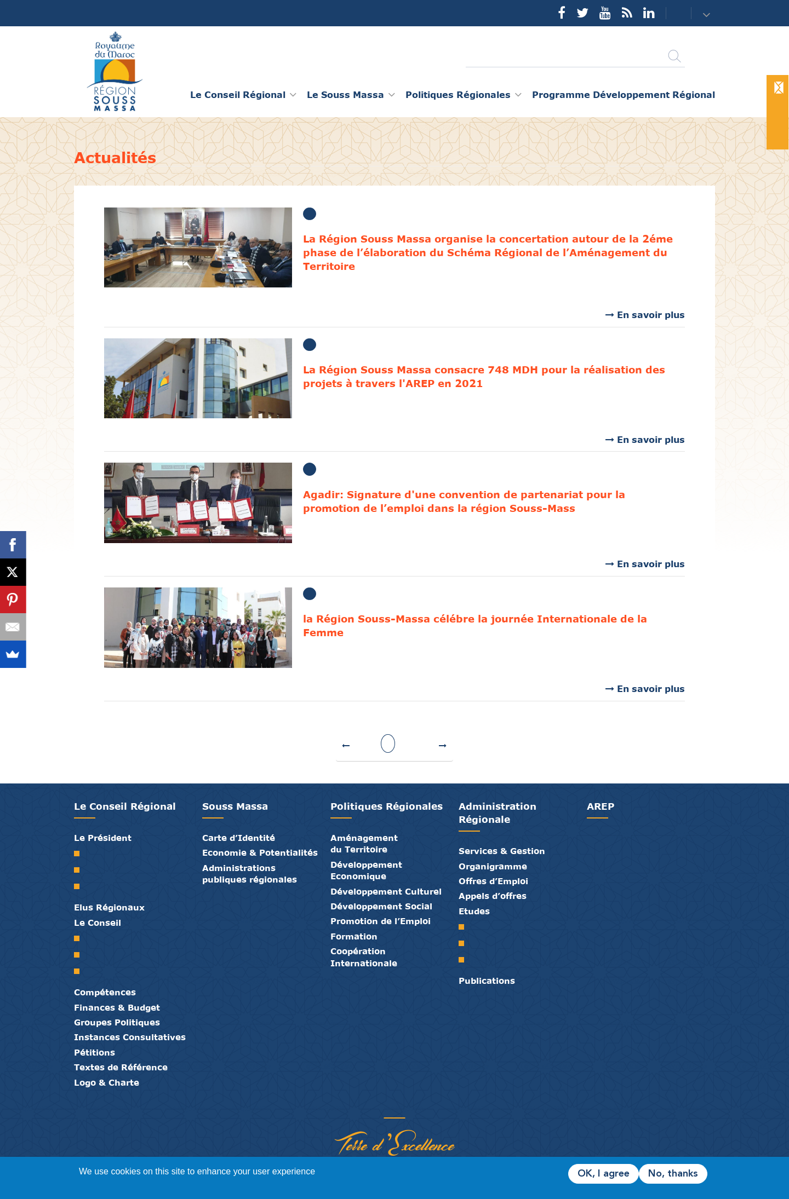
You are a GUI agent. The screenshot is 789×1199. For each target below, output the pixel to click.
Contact (671, 13)
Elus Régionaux (109, 907)
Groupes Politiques (117, 1022)
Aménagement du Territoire (364, 843)
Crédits (419, 1106)
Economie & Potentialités (260, 852)
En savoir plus (651, 314)
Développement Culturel (386, 891)
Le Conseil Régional (125, 806)
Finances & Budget (117, 1007)
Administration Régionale (497, 812)
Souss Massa (235, 806)
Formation (354, 936)
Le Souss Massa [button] (345, 94)
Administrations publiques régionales (249, 873)
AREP (600, 806)
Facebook (561, 12)
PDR (465, 943)
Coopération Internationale (363, 956)
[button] (707, 14)
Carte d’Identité (238, 838)
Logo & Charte (106, 1082)
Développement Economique (366, 870)
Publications (487, 980)
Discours (81, 886)
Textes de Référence (121, 1067)
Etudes (474, 911)
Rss (627, 12)
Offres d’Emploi (493, 881)
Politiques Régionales (386, 806)
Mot (81, 853)
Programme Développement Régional (623, 94)
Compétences (105, 992)
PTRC (465, 960)
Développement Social (381, 906)
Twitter (582, 12)
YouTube (605, 12)
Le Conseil (97, 922)
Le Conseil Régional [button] (237, 94)
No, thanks (673, 1174)
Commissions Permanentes (81, 971)
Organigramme (493, 866)
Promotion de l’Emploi (380, 921)
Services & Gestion (502, 851)
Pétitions (94, 1052)
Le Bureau (81, 955)
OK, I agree (604, 1174)
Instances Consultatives (130, 1037)
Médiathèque (386, 1106)
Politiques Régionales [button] (458, 94)
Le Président (103, 838)
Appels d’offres (493, 896)
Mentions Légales (435, 1106)
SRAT (465, 927)
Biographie (81, 870)
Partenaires (353, 1106)
